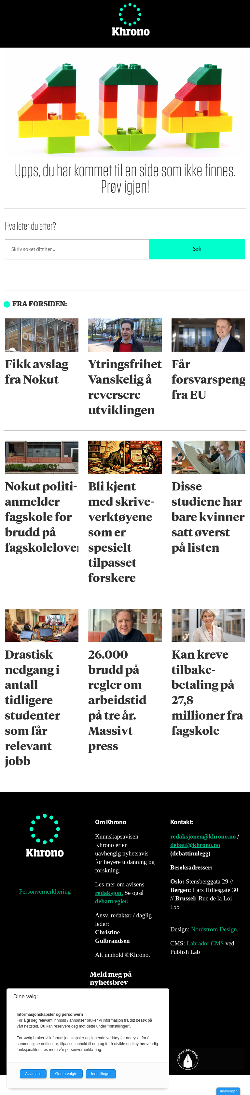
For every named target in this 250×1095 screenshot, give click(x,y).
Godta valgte (66, 1074)
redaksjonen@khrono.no (203, 836)
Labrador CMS (205, 943)
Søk (197, 249)
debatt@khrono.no (195, 844)
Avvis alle (33, 1074)
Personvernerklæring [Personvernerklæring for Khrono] (45, 891)
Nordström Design (214, 929)
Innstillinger (228, 1091)
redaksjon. (109, 892)
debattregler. (112, 901)
